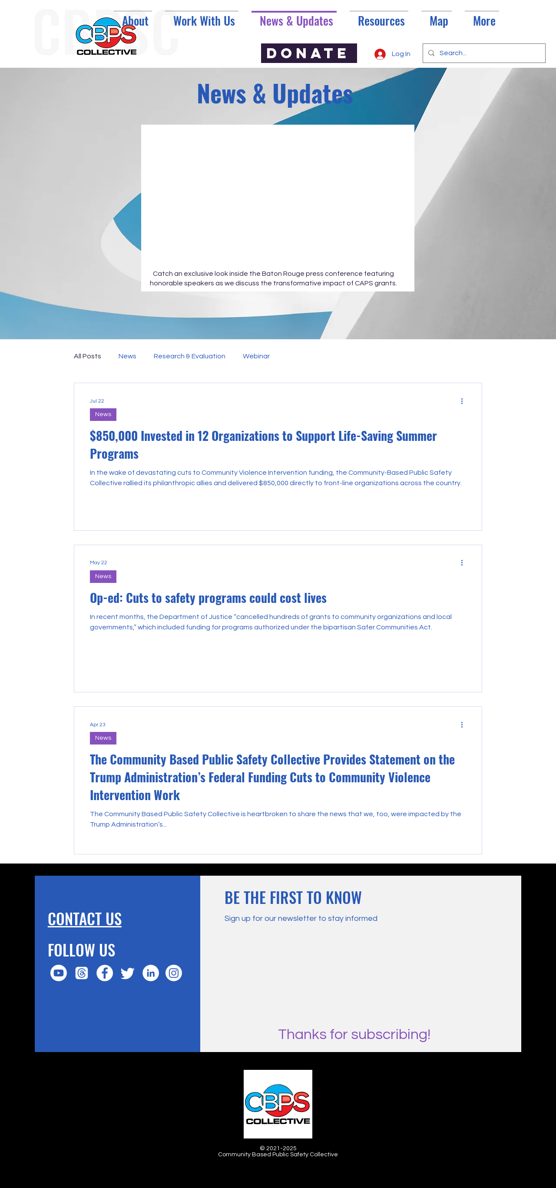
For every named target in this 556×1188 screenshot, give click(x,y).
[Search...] (483, 53)
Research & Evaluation (189, 356)
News (127, 356)
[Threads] (81, 973)
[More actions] (465, 401)
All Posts (87, 356)
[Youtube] (58, 973)
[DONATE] (309, 53)
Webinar (256, 356)
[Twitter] (127, 973)
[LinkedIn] (150, 973)
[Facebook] (104, 973)
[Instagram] (173, 973)
